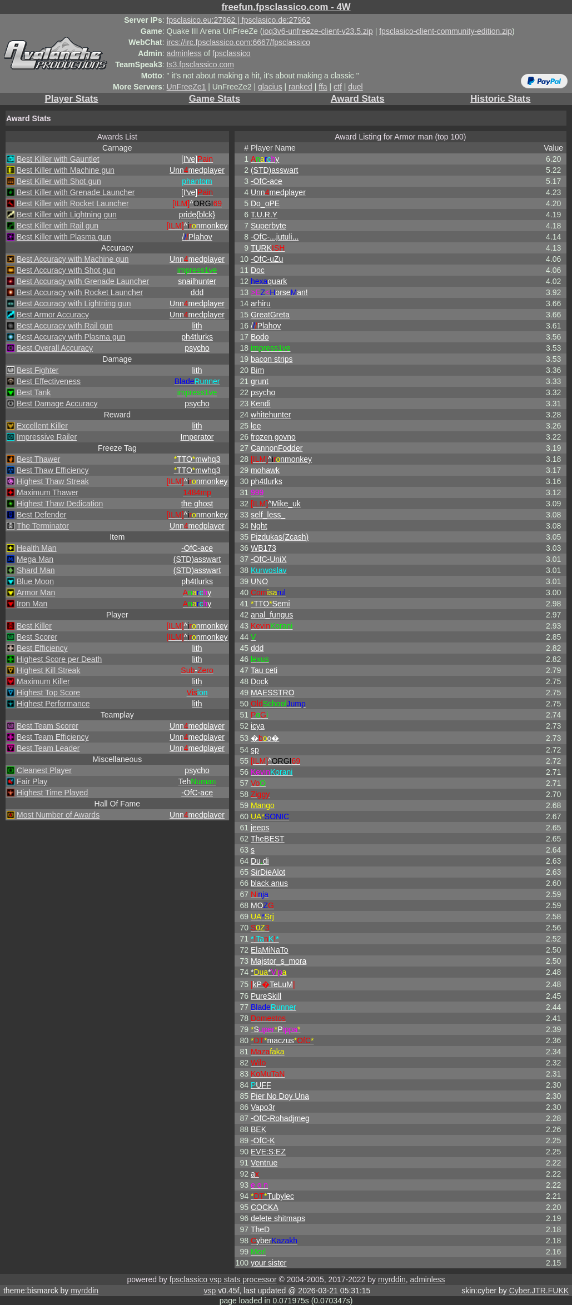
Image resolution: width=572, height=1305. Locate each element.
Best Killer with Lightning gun (67, 214)
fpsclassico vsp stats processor (223, 1279)
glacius (270, 86)
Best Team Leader (48, 748)
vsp (209, 1290)
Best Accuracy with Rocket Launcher (80, 292)
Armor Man (36, 592)
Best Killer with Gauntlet (58, 159)
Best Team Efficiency (52, 737)
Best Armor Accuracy (53, 314)
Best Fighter (37, 370)
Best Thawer (38, 459)
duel (355, 86)
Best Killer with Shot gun (59, 181)
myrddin (392, 1279)
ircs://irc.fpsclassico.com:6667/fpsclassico (238, 42)
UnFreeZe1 (186, 86)
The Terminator (43, 525)
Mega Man (35, 559)
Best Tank (34, 392)
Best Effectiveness (49, 381)
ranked (300, 86)
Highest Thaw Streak (53, 481)
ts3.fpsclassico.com (200, 64)
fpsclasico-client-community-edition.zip (445, 31)
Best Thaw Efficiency (52, 470)
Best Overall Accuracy (55, 347)
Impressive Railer (47, 436)
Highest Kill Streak (48, 670)
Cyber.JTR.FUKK (539, 1290)
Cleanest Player (44, 770)
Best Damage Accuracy (57, 403)
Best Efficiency (42, 648)
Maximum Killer (43, 681)
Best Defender (42, 514)
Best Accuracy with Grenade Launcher (83, 281)
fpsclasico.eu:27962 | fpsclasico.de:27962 (239, 20)
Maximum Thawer (47, 492)
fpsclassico (231, 53)
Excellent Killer (42, 425)
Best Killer (34, 625)
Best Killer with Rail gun (57, 225)
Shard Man (35, 570)
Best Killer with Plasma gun (64, 236)
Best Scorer (37, 636)
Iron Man (32, 603)
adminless (184, 53)
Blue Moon (35, 581)
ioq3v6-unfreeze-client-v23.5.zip (317, 31)
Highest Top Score (48, 692)
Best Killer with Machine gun (66, 170)
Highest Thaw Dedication (60, 503)
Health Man (37, 548)
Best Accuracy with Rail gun (65, 325)
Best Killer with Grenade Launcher (76, 192)
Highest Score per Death (59, 659)
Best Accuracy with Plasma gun (71, 336)
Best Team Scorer (47, 725)
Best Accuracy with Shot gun (66, 270)
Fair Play (32, 781)
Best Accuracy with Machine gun (73, 259)
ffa (323, 86)
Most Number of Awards (58, 814)
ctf (338, 86)
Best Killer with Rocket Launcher (73, 203)
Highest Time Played (52, 792)
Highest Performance (53, 703)
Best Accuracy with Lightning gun (74, 303)
